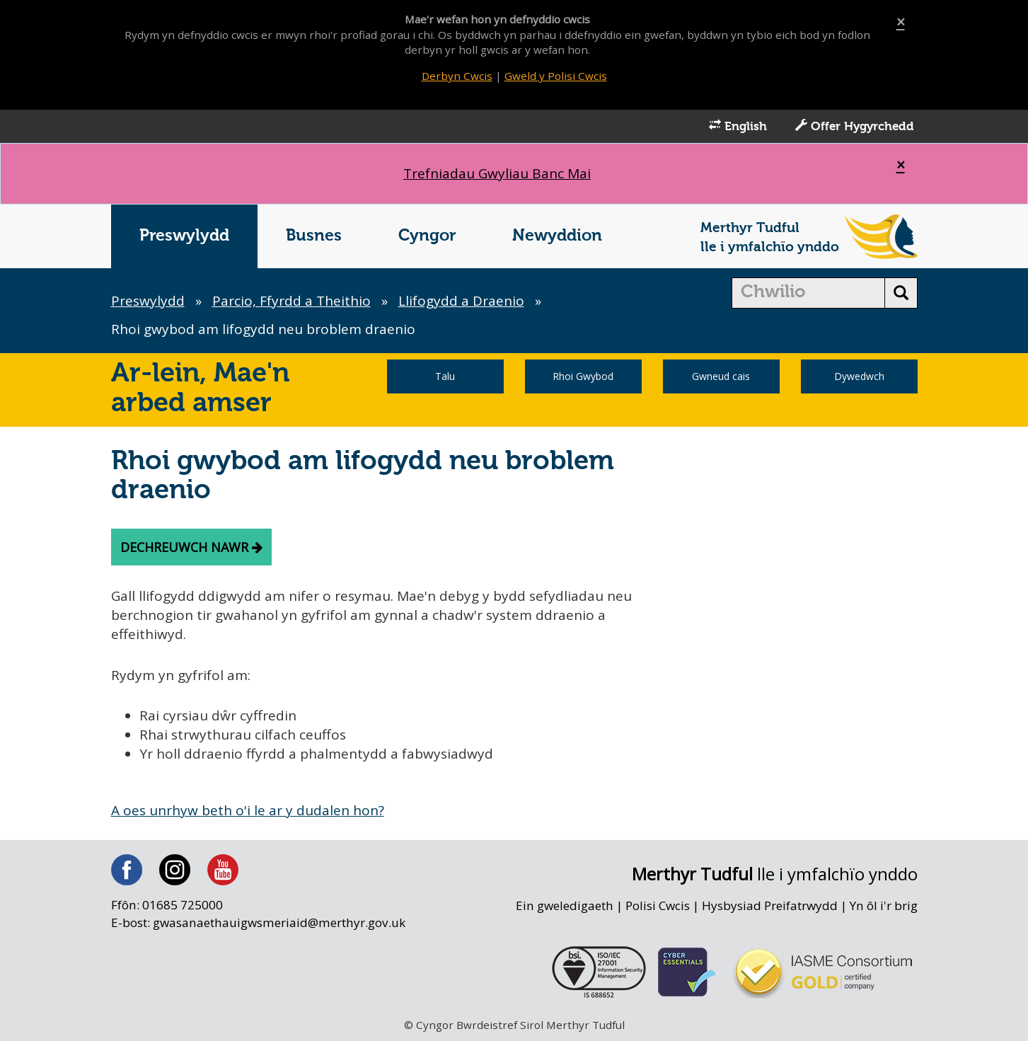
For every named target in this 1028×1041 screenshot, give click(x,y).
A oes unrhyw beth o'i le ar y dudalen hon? (247, 810)
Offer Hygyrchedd (854, 126)
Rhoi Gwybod (583, 376)
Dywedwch (859, 376)
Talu (445, 376)
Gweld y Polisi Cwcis (555, 76)
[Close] (901, 22)
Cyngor (427, 236)
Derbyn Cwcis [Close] (457, 76)
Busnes (314, 236)
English (738, 126)
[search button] (901, 293)
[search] (808, 293)
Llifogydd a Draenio (461, 301)
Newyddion (557, 236)
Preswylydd (184, 236)
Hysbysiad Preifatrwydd (770, 906)
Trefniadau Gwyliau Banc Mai (497, 173)
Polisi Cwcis (657, 906)
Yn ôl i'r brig (884, 906)
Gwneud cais (721, 376)
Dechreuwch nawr (191, 547)
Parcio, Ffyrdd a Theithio (291, 301)
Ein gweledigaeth (564, 906)
